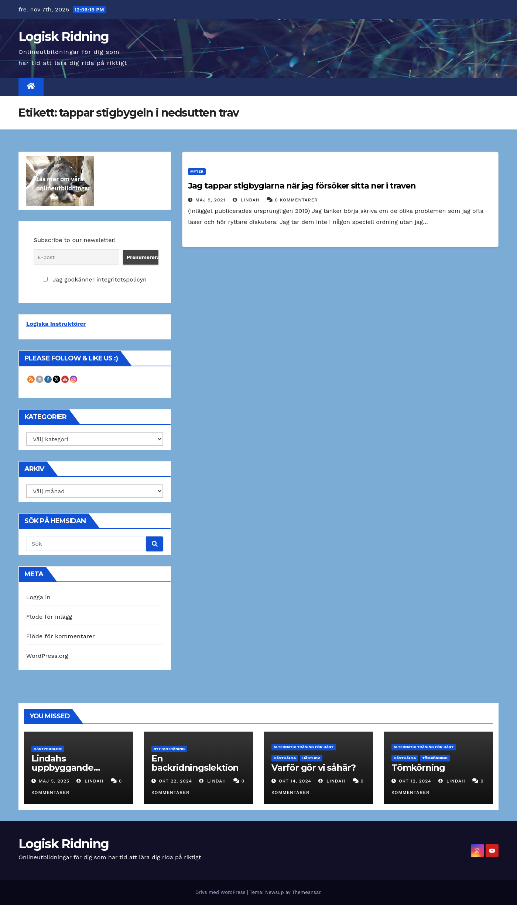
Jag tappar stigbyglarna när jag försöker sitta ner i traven (301, 186)
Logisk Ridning (63, 36)
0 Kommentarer (296, 200)
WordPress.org (47, 655)
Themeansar (306, 892)
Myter (196, 171)
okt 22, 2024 (175, 781)
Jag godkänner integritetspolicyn (94, 279)
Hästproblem (48, 749)
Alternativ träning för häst (303, 747)
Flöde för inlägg (49, 616)
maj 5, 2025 (54, 781)
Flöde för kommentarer (60, 636)
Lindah (246, 200)
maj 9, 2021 (210, 200)
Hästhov (311, 758)
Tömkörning (435, 758)
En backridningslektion (195, 763)
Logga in (38, 597)
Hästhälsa (285, 758)
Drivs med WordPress (221, 892)
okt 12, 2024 (415, 781)
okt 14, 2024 (295, 781)
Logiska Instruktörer (56, 323)
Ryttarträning (169, 749)
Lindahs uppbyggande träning (62, 767)
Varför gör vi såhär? (313, 767)
